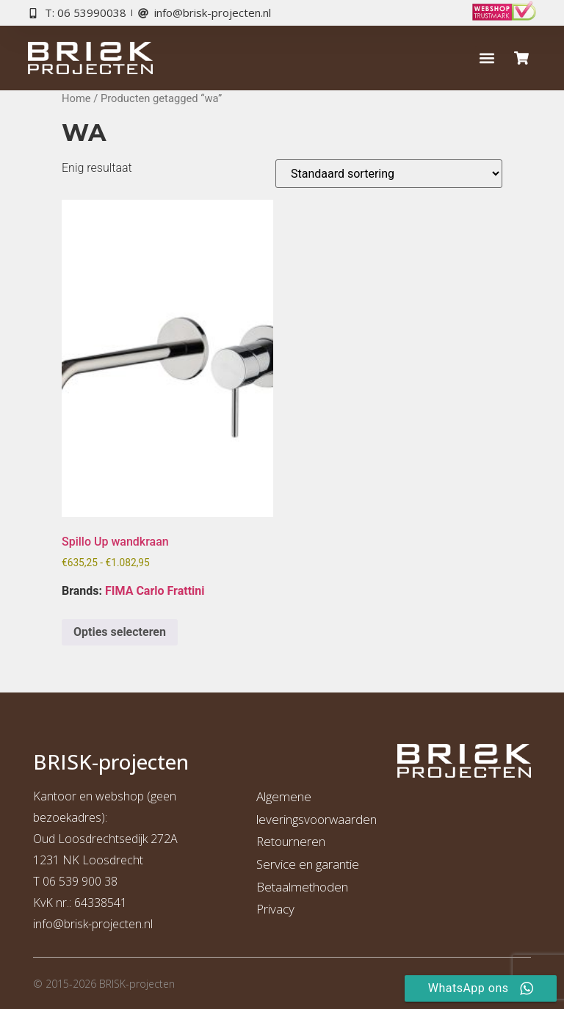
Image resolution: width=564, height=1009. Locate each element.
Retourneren (290, 841)
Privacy (275, 908)
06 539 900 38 (80, 881)
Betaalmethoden (302, 886)
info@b (51, 924)
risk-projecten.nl (111, 924)
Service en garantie (307, 864)
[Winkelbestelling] (388, 173)
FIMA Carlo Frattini (154, 591)
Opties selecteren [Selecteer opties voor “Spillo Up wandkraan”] (119, 632)
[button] (487, 58)
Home (76, 98)
